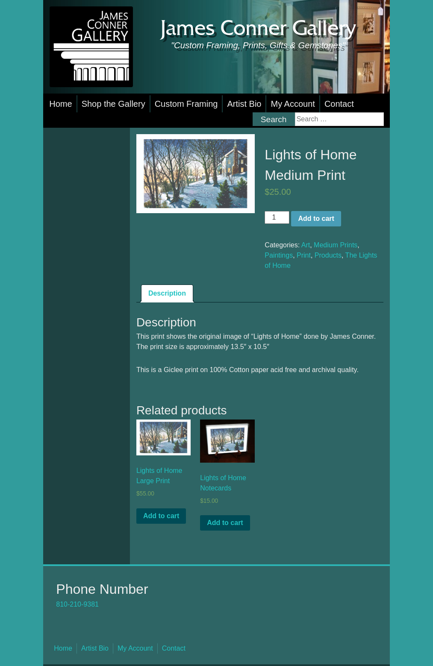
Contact (339, 104)
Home (60, 104)
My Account (293, 104)
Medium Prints (335, 245)
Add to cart (316, 218)
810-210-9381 (77, 604)
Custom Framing (186, 104)
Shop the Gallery (113, 104)
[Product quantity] (277, 217)
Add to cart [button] (161, 515)
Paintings (279, 255)
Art (305, 245)
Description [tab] (167, 293)
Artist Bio (244, 104)
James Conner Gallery (258, 29)
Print (304, 255)
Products (328, 255)
